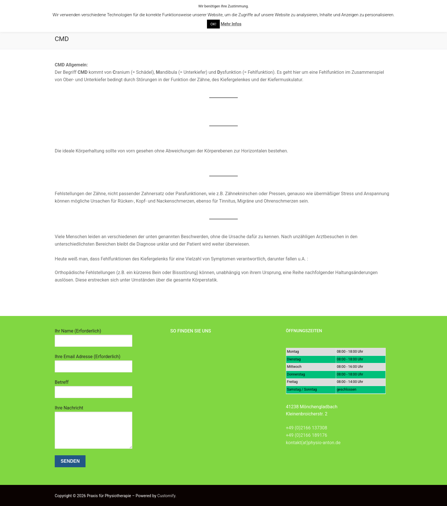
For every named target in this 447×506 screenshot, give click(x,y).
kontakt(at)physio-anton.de (313, 442)
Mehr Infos (231, 23)
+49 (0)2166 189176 (306, 435)
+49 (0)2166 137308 (306, 427)
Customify (166, 495)
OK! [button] (213, 24)
